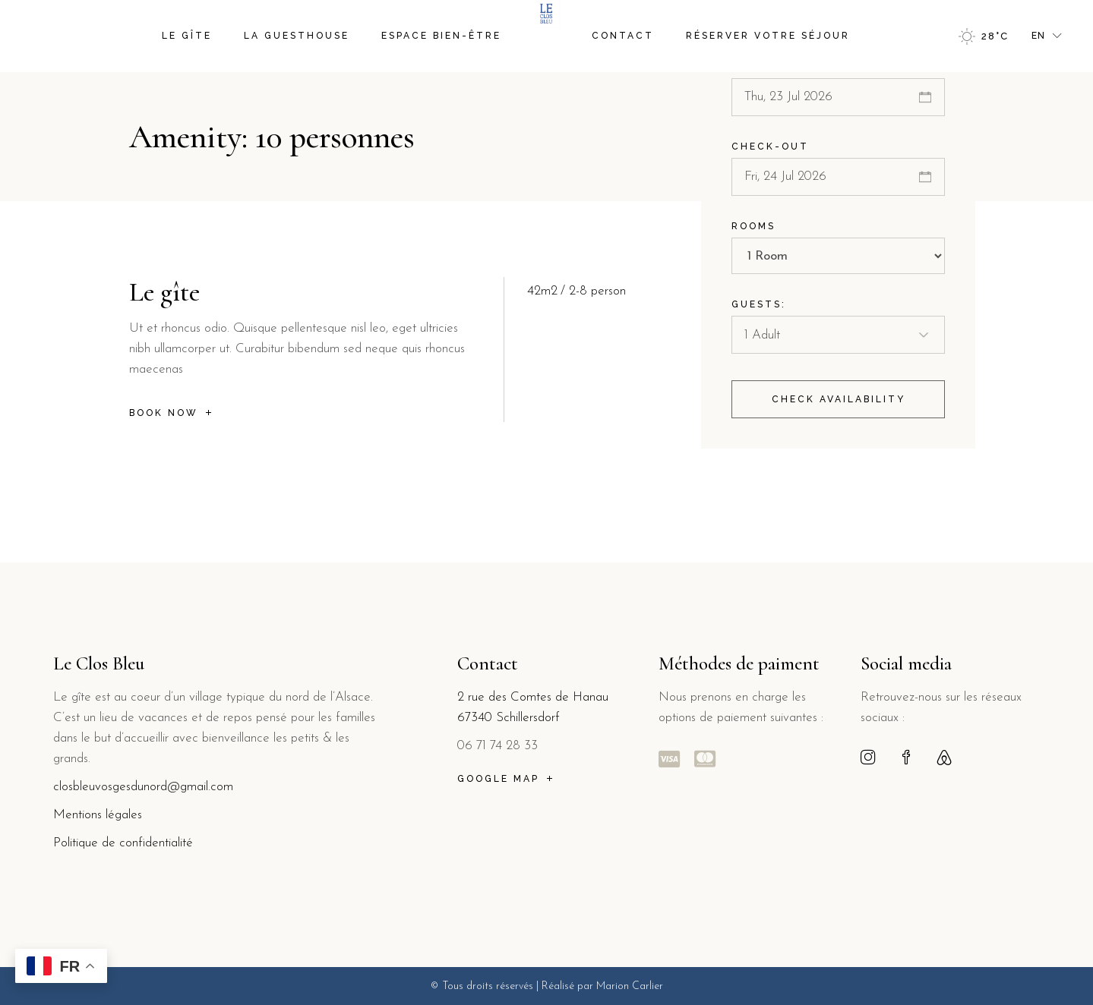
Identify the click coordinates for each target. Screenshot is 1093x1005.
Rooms (753, 230)
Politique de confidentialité (123, 842)
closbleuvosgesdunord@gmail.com (143, 786)
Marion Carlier (629, 986)
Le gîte (164, 292)
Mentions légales (99, 814)
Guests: (758, 308)
